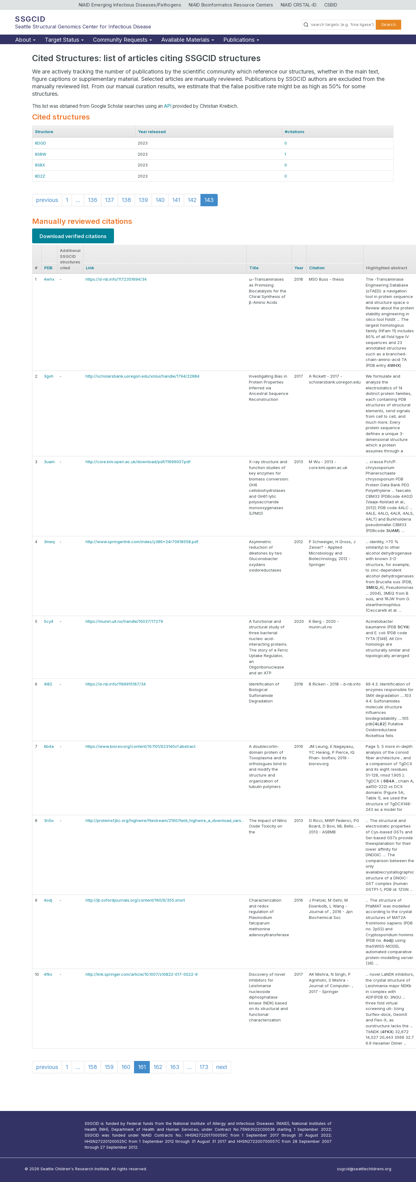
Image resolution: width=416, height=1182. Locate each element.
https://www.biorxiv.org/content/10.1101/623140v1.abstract (140, 746)
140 (160, 200)
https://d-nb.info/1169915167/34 (116, 683)
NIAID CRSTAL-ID (299, 4)
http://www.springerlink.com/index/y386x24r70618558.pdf (142, 541)
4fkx (48, 974)
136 (92, 200)
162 (157, 1067)
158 (92, 1067)
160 (125, 1067)
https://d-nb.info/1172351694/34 (116, 279)
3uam (49, 461)
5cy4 (48, 621)
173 (204, 1067)
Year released (152, 131)
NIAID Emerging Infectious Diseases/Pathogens (130, 4)
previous (47, 200)
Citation (317, 267)
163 (174, 1067)
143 (209, 200)
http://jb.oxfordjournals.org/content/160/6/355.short (135, 900)
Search (388, 24)
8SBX (40, 164)
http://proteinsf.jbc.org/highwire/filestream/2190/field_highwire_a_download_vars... (165, 820)
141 (176, 200)
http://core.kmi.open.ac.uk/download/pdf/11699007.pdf (138, 461)
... (78, 200)
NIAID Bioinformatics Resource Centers (231, 4)
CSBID (331, 4)
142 (192, 200)
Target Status (64, 39)
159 (109, 1067)
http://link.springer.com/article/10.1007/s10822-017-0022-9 (142, 974)
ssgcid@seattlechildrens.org (364, 1169)
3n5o (49, 820)
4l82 (48, 683)
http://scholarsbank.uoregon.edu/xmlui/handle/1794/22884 (143, 376)
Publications (241, 39)
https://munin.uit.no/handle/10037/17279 (124, 621)
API (167, 106)
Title (253, 267)
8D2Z (40, 176)
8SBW (40, 154)
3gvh (48, 376)
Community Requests (122, 39)
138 (126, 200)
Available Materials (187, 39)
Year (298, 267)
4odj (48, 900)
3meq (49, 541)
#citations (295, 131)
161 (142, 1067)
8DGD (40, 142)
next (221, 1067)
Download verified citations (73, 236)
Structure (44, 131)
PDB (48, 267)
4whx (49, 279)
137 (109, 200)
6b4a (49, 746)
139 (143, 200)
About (25, 39)
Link (90, 267)
